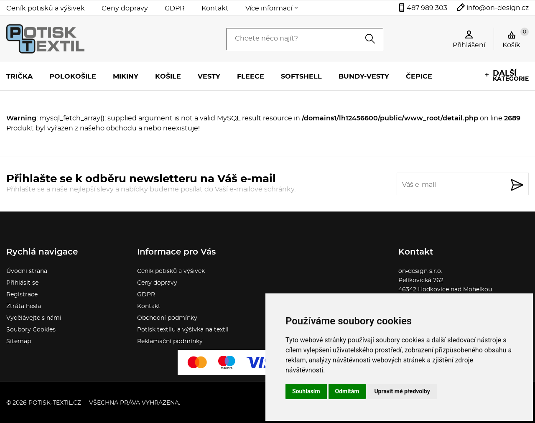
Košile (168, 76)
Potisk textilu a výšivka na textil (183, 330)
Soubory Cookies (31, 330)
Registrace (22, 295)
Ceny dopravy (125, 8)
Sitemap (18, 341)
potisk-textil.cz (54, 403)
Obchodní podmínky (167, 318)
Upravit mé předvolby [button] (402, 391)
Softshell (301, 76)
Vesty (209, 76)
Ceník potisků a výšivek (45, 8)
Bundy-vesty (364, 76)
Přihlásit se (22, 283)
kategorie (511, 76)
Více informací (268, 8)
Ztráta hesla (23, 306)
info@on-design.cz (497, 8)
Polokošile (72, 76)
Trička (19, 76)
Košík (515, 38)
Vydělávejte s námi (33, 318)
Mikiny (125, 76)
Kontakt (215, 8)
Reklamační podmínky (170, 341)
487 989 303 (427, 8)
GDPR (175, 8)
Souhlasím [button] (306, 391)
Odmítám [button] (347, 391)
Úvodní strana (26, 271)
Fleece (250, 76)
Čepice (419, 76)
